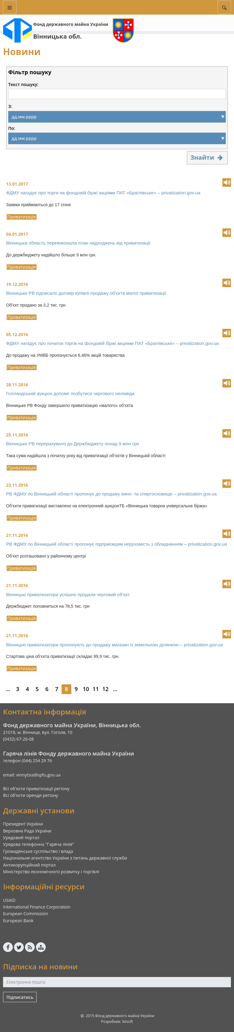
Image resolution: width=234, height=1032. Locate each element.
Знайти (207, 157)
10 (86, 689)
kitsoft (127, 1021)
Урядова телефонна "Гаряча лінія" (38, 844)
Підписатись (19, 997)
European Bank (18, 920)
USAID (9, 900)
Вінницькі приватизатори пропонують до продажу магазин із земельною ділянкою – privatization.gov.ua (114, 644)
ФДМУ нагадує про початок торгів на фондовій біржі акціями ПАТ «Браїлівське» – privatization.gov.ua (112, 343)
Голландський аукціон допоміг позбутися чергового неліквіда (70, 393)
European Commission (25, 913)
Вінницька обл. (57, 36)
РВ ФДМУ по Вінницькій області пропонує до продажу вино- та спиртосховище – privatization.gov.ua (111, 493)
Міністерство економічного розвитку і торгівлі (51, 871)
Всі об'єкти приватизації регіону (36, 788)
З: (10, 106)
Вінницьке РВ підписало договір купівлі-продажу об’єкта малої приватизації (86, 293)
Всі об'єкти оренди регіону (30, 795)
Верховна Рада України (27, 831)
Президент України (23, 824)
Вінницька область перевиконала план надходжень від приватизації (78, 242)
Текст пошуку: (23, 84)
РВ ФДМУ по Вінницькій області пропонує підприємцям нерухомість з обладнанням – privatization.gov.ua (116, 544)
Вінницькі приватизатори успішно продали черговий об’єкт (68, 594)
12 (105, 689)
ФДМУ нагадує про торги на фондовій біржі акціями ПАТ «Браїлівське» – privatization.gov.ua (103, 192)
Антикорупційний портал (29, 865)
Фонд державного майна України (70, 24)
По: (11, 128)
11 (96, 689)
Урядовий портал (21, 837)
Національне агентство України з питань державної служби (65, 858)
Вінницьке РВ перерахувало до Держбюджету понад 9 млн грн (72, 443)
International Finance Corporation (36, 907)
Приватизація (21, 217)
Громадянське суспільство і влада (38, 851)
